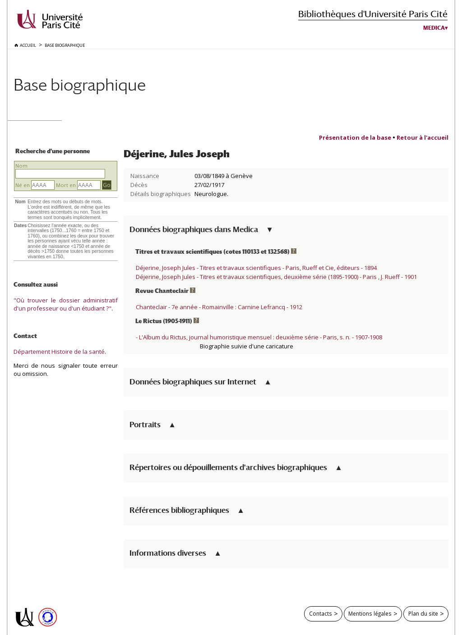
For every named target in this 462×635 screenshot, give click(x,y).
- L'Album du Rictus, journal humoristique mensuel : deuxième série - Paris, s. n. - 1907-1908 (259, 337)
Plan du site (423, 613)
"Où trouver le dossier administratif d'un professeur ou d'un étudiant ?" (66, 304)
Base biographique (80, 84)
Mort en (66, 185)
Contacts (320, 613)
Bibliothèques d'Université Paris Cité (373, 14)
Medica (434, 28)
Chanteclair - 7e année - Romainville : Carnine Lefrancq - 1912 (219, 307)
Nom (21, 165)
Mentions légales (370, 613)
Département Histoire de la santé (59, 351)
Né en (22, 185)
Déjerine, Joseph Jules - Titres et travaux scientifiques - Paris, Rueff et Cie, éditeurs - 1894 (256, 268)
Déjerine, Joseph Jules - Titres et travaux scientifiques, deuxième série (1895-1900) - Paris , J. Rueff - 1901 (276, 277)
